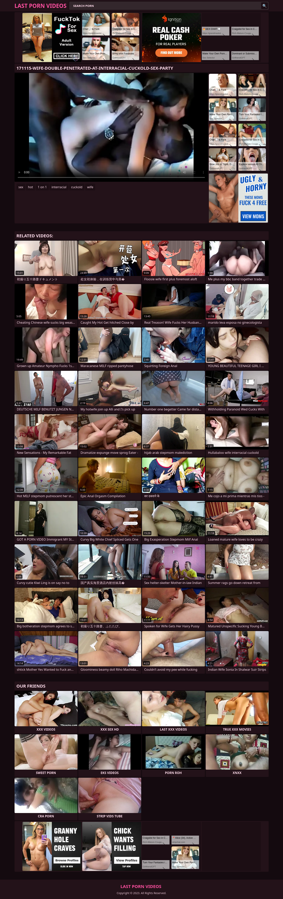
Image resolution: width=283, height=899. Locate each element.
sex (20, 187)
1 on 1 (42, 187)
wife (90, 187)
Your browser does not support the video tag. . (111, 127)
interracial (59, 187)
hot (30, 187)
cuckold (76, 187)
